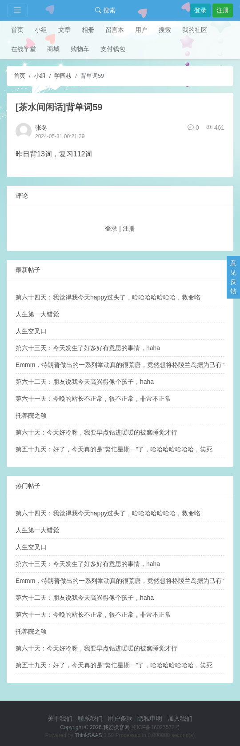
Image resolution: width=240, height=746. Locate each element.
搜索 (105, 10)
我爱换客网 (116, 727)
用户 (141, 29)
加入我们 (180, 718)
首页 (17, 29)
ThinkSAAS (88, 735)
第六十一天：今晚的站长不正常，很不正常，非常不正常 (93, 398)
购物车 (80, 48)
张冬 (41, 127)
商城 (53, 48)
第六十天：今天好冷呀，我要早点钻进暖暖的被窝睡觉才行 (96, 432)
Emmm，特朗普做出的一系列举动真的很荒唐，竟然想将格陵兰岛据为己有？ (122, 364)
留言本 (114, 29)
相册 (88, 29)
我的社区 (194, 29)
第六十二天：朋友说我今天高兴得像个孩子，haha (85, 381)
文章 (64, 29)
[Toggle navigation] (17, 10)
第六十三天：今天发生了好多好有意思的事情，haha (88, 347)
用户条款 (120, 718)
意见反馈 (233, 277)
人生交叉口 (31, 331)
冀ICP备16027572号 (155, 727)
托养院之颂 (31, 415)
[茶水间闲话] (41, 107)
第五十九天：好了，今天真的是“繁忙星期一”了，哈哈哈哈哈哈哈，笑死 (114, 449)
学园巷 (63, 75)
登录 (200, 10)
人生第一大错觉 (37, 314)
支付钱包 (112, 48)
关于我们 (60, 718)
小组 (41, 29)
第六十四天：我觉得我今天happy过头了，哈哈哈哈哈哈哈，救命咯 (108, 297)
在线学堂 (23, 48)
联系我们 (90, 718)
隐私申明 (149, 718)
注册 (222, 10)
